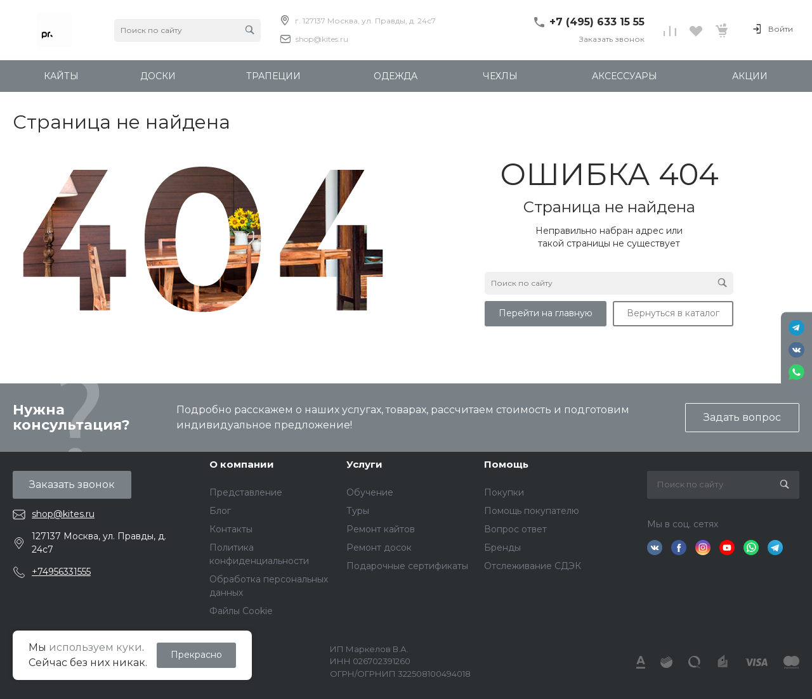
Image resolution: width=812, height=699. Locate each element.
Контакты (230, 529)
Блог (220, 510)
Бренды (502, 547)
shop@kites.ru (322, 39)
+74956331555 (61, 571)
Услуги (364, 464)
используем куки (95, 647)
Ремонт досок (379, 547)
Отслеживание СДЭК (532, 566)
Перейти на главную (546, 313)
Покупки (504, 492)
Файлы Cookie (241, 611)
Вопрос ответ (515, 529)
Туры (357, 510)
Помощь (506, 464)
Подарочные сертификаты (407, 566)
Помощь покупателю (531, 510)
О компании (241, 464)
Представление (245, 492)
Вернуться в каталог (673, 313)
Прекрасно (196, 654)
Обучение (369, 492)
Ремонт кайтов (380, 529)
